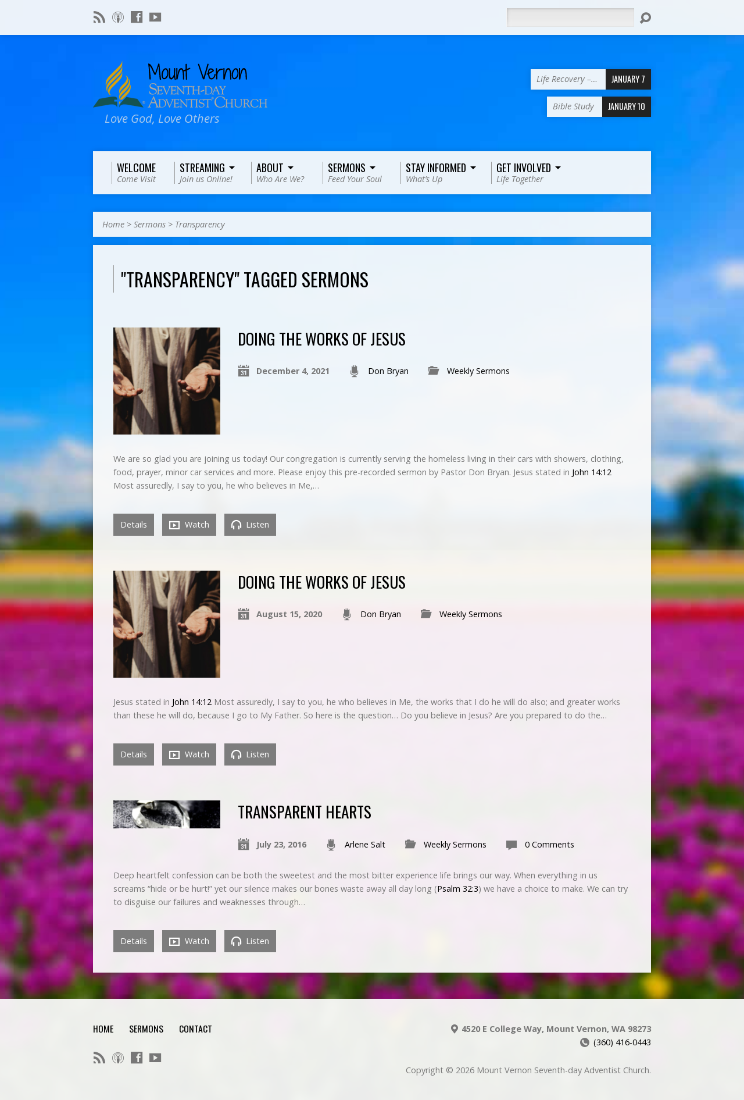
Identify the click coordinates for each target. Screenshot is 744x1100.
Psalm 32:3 (457, 888)
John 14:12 (591, 472)
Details (133, 524)
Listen (250, 524)
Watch (189, 525)
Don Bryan (388, 370)
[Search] (570, 17)
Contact (195, 1028)
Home (113, 224)
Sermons (150, 224)
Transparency (200, 224)
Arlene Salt (365, 844)
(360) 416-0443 (622, 1042)
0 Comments (549, 844)
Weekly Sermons (478, 370)
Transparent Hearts (304, 811)
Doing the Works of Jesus (322, 338)
